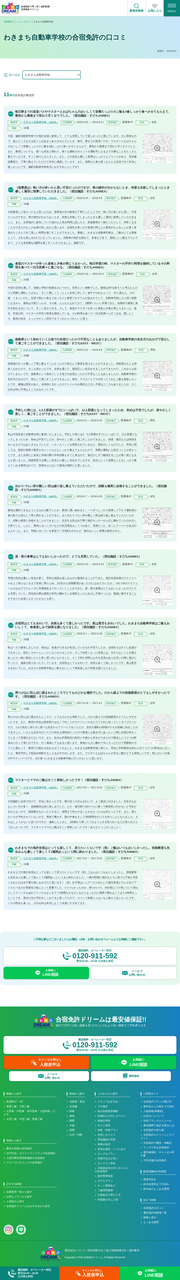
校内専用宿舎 (105, 1176)
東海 (72, 1116)
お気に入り (155, 10)
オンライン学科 (107, 1163)
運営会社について (75, 1250)
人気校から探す (15, 1201)
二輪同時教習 (105, 1190)
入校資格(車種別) (153, 1111)
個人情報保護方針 (116, 1250)
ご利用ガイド (151, 1093)
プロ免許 (103, 1106)
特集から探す (14, 1140)
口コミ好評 (104, 1125)
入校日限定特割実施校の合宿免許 (25, 1158)
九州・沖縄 (75, 1134)
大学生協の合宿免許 (155, 1160)
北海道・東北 (77, 1101)
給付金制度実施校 (108, 1111)
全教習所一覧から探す (19, 1192)
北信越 (73, 1106)
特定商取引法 (95, 1250)
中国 (72, 1125)
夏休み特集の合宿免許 (19, 1148)
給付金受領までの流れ (156, 1184)
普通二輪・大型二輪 (18, 1106)
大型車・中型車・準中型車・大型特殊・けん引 (29, 1113)
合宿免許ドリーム (12, 21)
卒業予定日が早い (108, 1158)
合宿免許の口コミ (153, 1208)
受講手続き (149, 1179)
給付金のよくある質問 (156, 1189)
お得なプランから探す (19, 1196)
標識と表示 (149, 1217)
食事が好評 (104, 1144)
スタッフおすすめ (108, 1101)
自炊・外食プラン (108, 1130)
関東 (72, 1111)
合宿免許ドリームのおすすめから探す (28, 1206)
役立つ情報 (149, 1200)
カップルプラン (107, 1153)
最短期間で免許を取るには (158, 1125)
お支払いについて (153, 1116)
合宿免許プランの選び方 (157, 1101)
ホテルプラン (105, 1180)
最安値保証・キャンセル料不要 (157, 1154)
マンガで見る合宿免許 (156, 1147)
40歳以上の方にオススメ (112, 1116)
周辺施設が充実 (107, 1139)
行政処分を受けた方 (109, 1195)
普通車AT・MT (14, 1101)
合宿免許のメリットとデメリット (157, 1136)
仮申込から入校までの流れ (158, 1106)
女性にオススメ (107, 1134)
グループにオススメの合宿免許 (24, 1162)
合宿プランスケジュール (157, 1120)
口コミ (27, 21)
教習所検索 (137, 10)
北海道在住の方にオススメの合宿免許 (111, 1170)
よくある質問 (151, 1222)
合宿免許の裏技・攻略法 (157, 1143)
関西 (72, 1120)
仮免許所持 (104, 1120)
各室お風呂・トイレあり (112, 1149)
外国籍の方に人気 (108, 1199)
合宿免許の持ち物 (153, 1130)
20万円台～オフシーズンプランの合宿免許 (31, 1153)
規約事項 (134, 1250)
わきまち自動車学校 (40, 122)
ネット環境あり (107, 1185)
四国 (72, 1130)
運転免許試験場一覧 (155, 1212)
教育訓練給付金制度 (154, 1171)
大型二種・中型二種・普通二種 (24, 1119)
